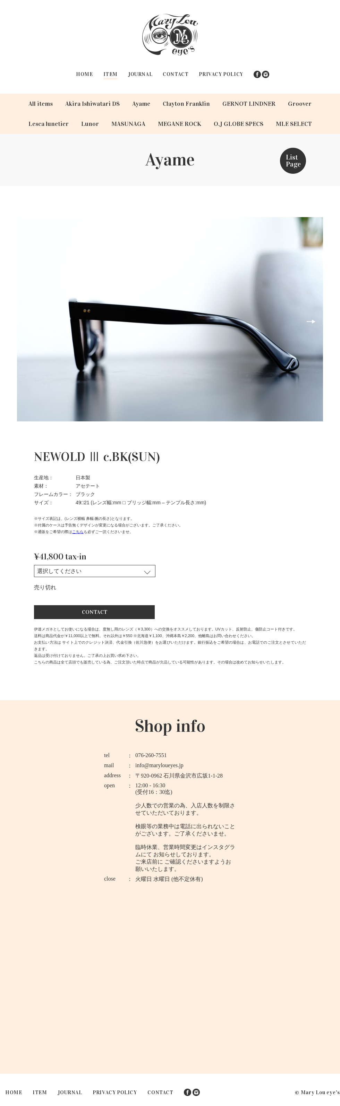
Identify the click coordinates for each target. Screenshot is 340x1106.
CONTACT (175, 74)
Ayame (141, 104)
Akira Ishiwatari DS (92, 104)
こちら (78, 531)
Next (311, 321)
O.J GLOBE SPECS (238, 124)
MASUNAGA (128, 124)
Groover (300, 104)
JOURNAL (140, 74)
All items (40, 104)
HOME (84, 74)
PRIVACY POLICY (221, 74)
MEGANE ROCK (179, 124)
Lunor (90, 124)
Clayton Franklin (186, 104)
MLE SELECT (294, 124)
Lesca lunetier (48, 124)
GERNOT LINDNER (248, 104)
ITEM (110, 74)
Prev (29, 321)
